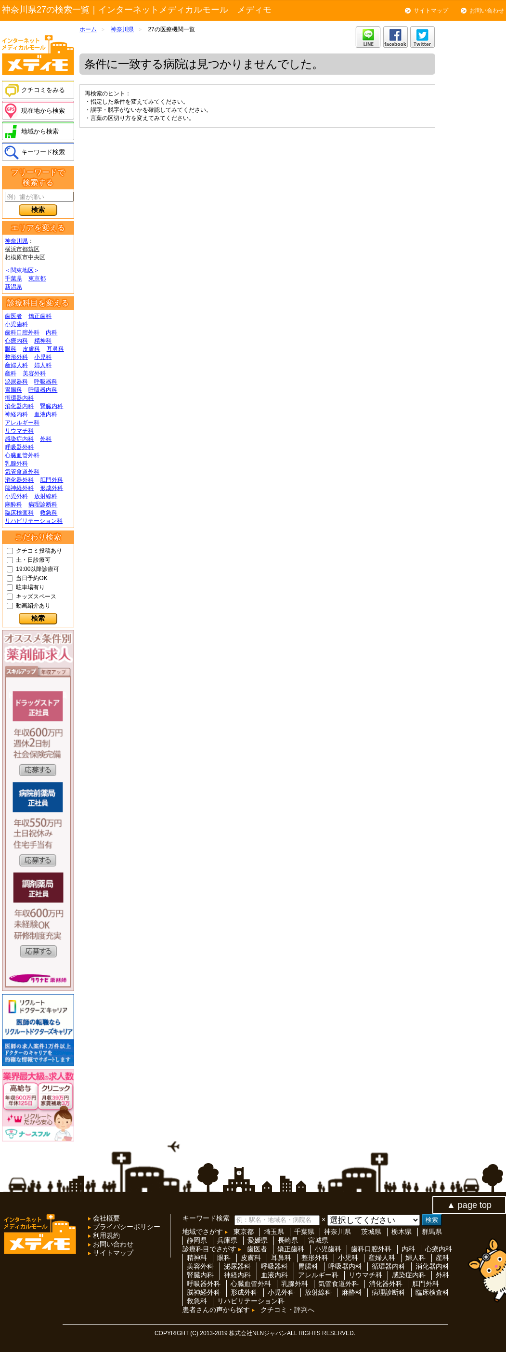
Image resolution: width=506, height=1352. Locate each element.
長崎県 (288, 1240)
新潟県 (13, 286)
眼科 (10, 348)
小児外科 (16, 496)
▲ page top (469, 1205)
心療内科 (16, 340)
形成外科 (51, 488)
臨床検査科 (19, 512)
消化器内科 (19, 406)
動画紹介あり (33, 605)
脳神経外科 (19, 488)
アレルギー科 (22, 422)
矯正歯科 (40, 316)
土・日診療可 (33, 560)
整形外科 (16, 357)
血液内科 (45, 414)
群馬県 (432, 1231)
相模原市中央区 (25, 257)
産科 (10, 373)
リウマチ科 (19, 430)
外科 (46, 439)
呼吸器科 (45, 381)
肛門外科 (51, 480)
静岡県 (197, 1240)
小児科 (43, 357)
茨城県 (371, 1231)
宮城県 (318, 1240)
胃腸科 (13, 389)
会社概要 (105, 1218)
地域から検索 (40, 131)
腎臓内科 (51, 406)
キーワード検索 (43, 152)
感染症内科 (19, 439)
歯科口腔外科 (22, 332)
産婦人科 (16, 365)
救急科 (48, 512)
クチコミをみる (43, 89)
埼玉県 (274, 1231)
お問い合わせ (486, 10)
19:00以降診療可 (37, 569)
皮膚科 (31, 348)
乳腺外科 (16, 463)
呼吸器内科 (42, 389)
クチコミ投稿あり (39, 550)
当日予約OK (31, 578)
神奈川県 (16, 241)
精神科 (43, 340)
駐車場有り (30, 587)
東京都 (37, 278)
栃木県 (401, 1231)
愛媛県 (257, 1240)
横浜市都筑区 (22, 249)
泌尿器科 (16, 381)
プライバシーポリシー (125, 1227)
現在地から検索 (43, 110)
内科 (51, 332)
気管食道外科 (22, 471)
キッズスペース (36, 596)
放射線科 (45, 496)
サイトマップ (431, 10)
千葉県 (13, 278)
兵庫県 (227, 1240)
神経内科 (16, 414)
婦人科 (43, 365)
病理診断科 (42, 504)
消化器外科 (19, 480)
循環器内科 (19, 398)
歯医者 (13, 316)
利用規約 (105, 1235)
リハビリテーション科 (34, 520)
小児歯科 (16, 324)
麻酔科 (13, 504)
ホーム (88, 29)
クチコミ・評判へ (287, 1309)
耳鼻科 (55, 348)
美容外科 (34, 373)
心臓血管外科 (22, 455)
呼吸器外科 (19, 447)
